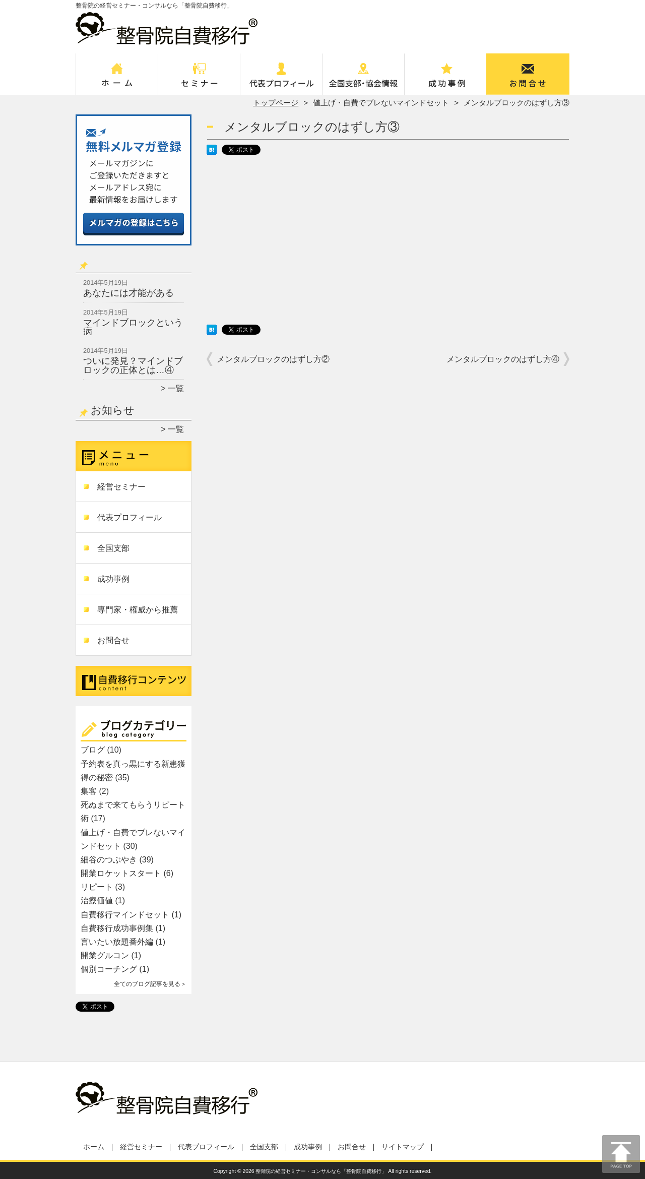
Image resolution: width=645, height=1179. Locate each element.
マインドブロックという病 (133, 327)
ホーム (117, 78)
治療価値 (97, 900)
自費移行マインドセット (125, 914)
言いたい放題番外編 (117, 942)
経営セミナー (199, 78)
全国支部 (363, 78)
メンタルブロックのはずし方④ (502, 359)
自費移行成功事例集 (117, 928)
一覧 (176, 388)
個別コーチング (109, 969)
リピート (97, 887)
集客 (89, 791)
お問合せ (528, 78)
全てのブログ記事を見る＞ (150, 983)
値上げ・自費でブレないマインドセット (381, 102)
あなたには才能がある (128, 293)
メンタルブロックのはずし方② (273, 359)
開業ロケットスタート (121, 873)
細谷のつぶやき (109, 859)
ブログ (93, 750)
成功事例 (446, 78)
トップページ (275, 102)
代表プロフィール (281, 78)
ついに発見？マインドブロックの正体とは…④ (133, 365)
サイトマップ (402, 1147)
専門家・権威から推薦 (137, 609)
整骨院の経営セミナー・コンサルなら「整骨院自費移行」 (320, 1171)
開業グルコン (105, 955)
